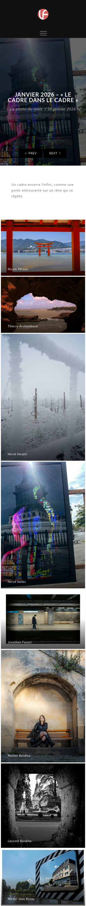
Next (55, 153)
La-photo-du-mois (26, 109)
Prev (31, 153)
